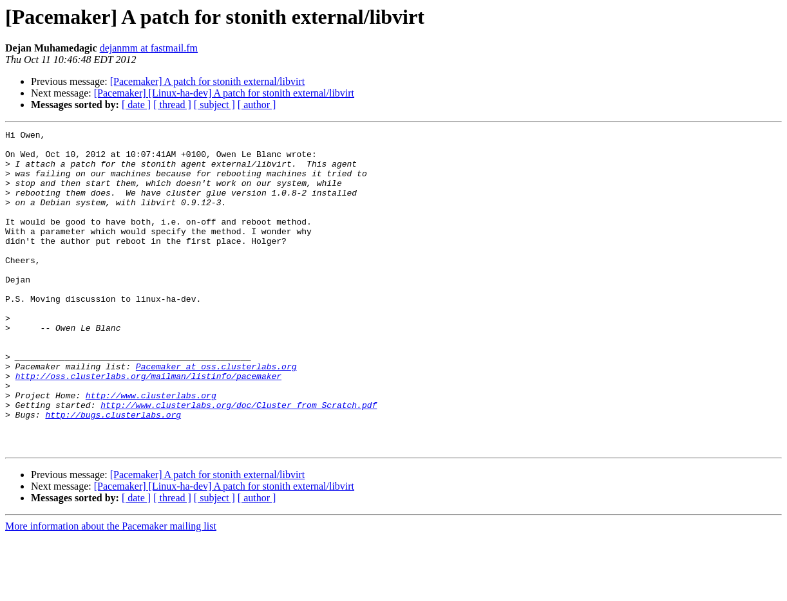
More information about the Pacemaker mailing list (110, 589)
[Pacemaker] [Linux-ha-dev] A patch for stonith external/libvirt (224, 93)
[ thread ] (172, 104)
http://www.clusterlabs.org (151, 449)
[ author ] (257, 104)
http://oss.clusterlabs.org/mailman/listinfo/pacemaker (148, 426)
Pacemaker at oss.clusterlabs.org (216, 414)
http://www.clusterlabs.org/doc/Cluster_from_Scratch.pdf (238, 461)
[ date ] (136, 104)
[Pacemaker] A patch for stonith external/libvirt (207, 81)
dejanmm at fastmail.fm (149, 47)
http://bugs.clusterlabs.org (113, 472)
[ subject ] (214, 104)
